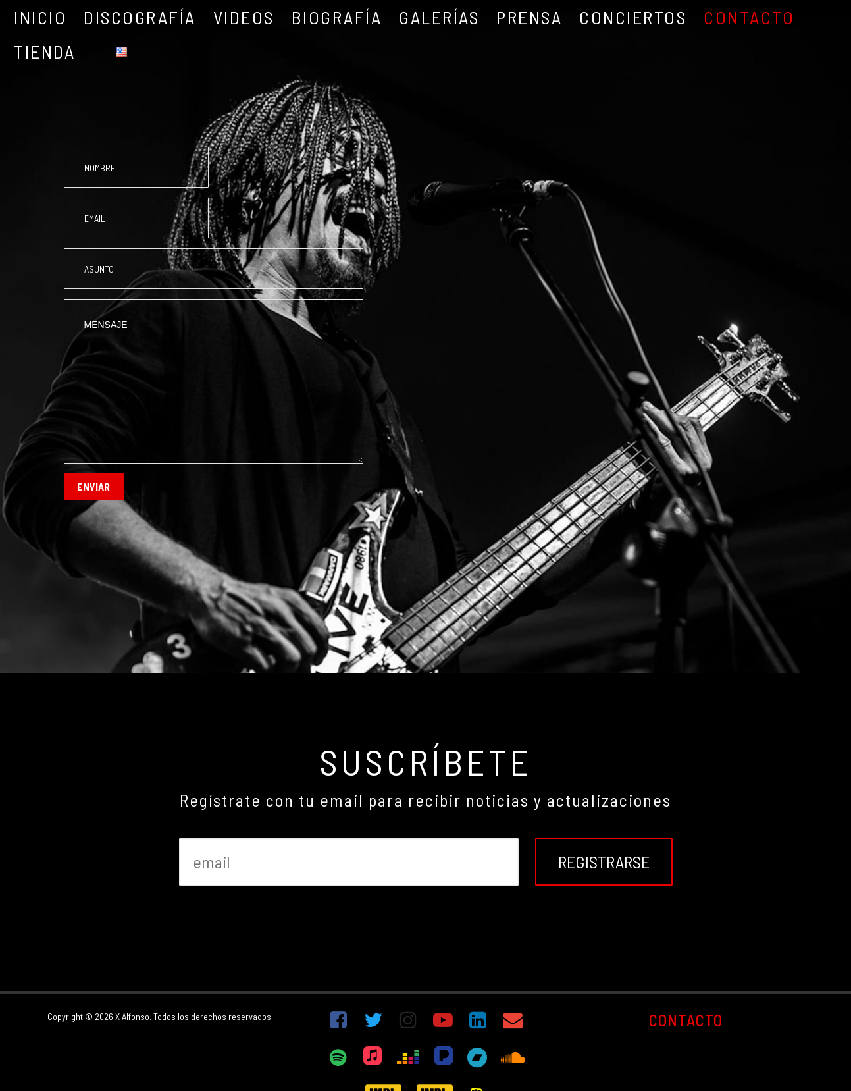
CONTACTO (686, 1020)
